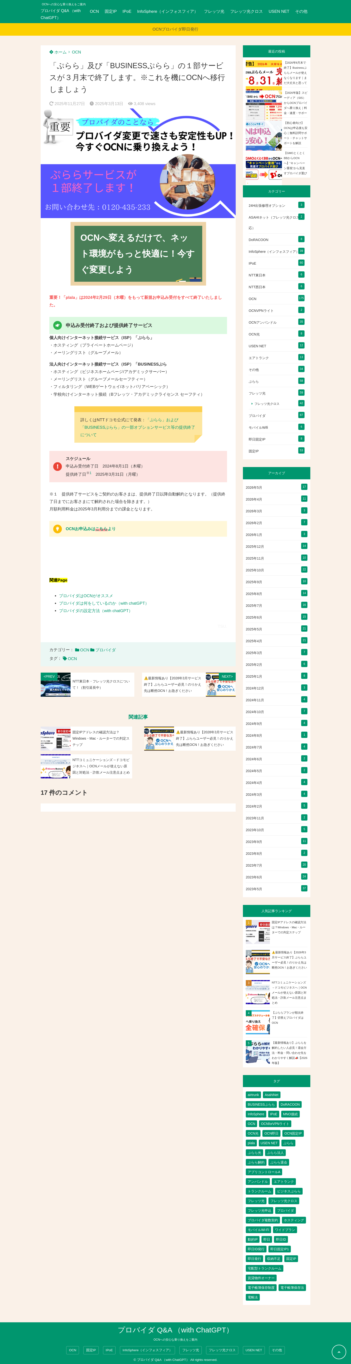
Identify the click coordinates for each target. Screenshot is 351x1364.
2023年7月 (254, 865)
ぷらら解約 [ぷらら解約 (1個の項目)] (256, 1162)
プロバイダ (105, 650)
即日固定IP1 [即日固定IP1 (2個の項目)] (279, 1249)
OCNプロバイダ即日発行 (176, 29)
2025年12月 (255, 546)
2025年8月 (254, 594)
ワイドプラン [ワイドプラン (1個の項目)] (285, 1230)
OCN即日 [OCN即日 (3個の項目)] (271, 1133)
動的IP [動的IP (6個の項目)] (253, 1239)
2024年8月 (254, 735)
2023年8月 (254, 854)
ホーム (58, 52)
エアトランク (259, 358)
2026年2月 (254, 523)
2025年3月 (254, 653)
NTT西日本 (257, 287)
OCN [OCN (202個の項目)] (251, 1124)
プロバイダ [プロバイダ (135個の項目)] (285, 1210)
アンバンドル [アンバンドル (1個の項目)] (258, 1181)
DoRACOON (258, 240)
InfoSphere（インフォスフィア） (167, 11)
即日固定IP (257, 439)
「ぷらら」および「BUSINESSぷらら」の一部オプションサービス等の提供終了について (137, 427)
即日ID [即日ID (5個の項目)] (281, 1239)
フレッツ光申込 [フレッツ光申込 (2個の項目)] (259, 1210)
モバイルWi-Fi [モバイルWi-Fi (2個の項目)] (258, 1230)
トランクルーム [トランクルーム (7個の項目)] (259, 1191)
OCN (94, 11)
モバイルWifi (258, 427)
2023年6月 (254, 877)
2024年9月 (254, 724)
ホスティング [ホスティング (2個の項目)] (294, 1220)
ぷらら (254, 381)
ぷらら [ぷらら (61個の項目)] (288, 1143)
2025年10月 (255, 570)
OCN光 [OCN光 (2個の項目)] (253, 1133)
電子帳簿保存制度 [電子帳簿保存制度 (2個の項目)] (261, 1288)
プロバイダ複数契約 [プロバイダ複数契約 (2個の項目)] (263, 1220)
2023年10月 (255, 830)
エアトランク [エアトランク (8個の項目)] (284, 1181)
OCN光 (254, 334)
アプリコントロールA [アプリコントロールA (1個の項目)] (264, 1172)
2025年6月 (254, 617)
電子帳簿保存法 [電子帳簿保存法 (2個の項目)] (292, 1288)
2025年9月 (254, 582)
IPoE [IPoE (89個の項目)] (273, 1114)
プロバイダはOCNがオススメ (86, 596)
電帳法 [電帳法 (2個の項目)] (253, 1297)
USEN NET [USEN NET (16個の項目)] (269, 1143)
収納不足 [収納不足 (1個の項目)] (273, 1259)
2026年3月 (254, 511)
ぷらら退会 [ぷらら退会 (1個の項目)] (278, 1162)
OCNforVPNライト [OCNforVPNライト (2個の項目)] (275, 1124)
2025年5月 (254, 629)
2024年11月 (255, 700)
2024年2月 (254, 806)
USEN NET (279, 11)
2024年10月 (255, 712)
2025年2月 (254, 665)
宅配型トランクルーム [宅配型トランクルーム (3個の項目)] (264, 1268)
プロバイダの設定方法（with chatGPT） (96, 610)
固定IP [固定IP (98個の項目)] (291, 1259)
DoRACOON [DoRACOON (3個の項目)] (290, 1104)
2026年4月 (254, 499)
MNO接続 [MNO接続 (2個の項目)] (290, 1114)
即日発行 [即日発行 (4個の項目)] (254, 1259)
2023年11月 (255, 818)
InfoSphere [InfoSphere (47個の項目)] (256, 1114)
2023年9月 (254, 842)
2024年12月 (255, 688)
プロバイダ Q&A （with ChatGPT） (61, 14)
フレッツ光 (214, 11)
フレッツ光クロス (246, 11)
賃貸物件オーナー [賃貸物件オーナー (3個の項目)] (261, 1278)
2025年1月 (254, 676)
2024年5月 (254, 771)
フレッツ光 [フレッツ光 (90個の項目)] (256, 1201)
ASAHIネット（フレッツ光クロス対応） (276, 222)
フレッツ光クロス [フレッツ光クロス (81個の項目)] (283, 1201)
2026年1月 (254, 535)
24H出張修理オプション (267, 205)
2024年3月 (254, 794)
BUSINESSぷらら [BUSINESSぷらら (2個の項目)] (261, 1104)
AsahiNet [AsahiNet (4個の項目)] (272, 1095)
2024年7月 (254, 747)
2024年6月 (254, 759)
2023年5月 (254, 889)
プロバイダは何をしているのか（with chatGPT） (104, 603)
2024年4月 (254, 783)
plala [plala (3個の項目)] (251, 1143)
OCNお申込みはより (91, 529)
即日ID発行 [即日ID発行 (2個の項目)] (256, 1249)
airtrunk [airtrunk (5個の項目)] (253, 1095)
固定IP (111, 11)
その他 (301, 11)
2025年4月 (254, 641)
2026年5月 (254, 487)
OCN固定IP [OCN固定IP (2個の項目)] (293, 1133)
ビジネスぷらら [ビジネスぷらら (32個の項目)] (289, 1191)
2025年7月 (254, 606)
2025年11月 (255, 558)
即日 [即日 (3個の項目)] (266, 1239)
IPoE (127, 11)
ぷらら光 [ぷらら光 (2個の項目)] (254, 1153)
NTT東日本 (257, 275)
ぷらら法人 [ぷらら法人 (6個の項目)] (275, 1153)
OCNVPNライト (261, 311)
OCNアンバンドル (263, 322)
